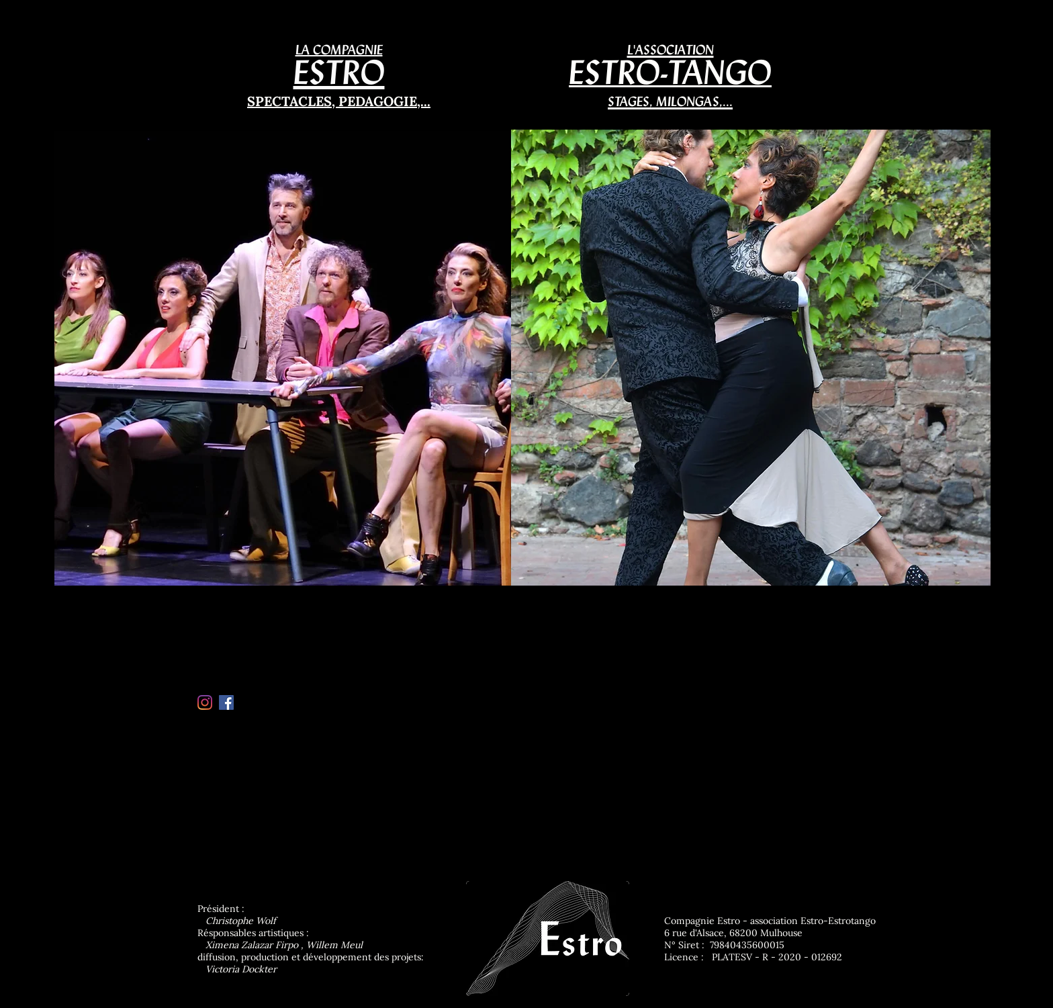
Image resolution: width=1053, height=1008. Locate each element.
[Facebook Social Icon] (226, 702)
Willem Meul (334, 945)
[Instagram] (204, 702)
